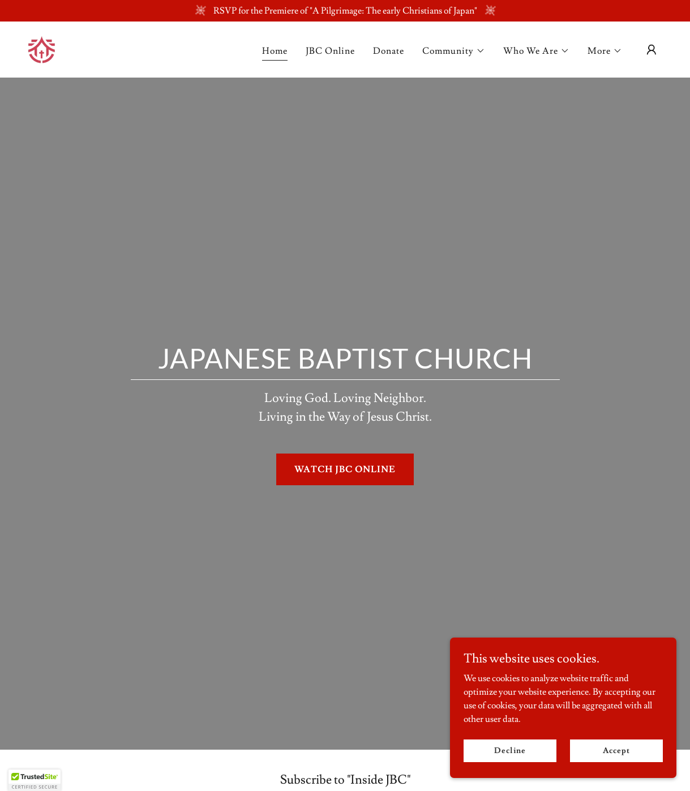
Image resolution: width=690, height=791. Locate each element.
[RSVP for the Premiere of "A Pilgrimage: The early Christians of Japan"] (345, 10)
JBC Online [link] (330, 51)
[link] (41, 47)
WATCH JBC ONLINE (345, 469)
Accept (616, 750)
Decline (509, 750)
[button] (453, 51)
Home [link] (275, 51)
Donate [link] (388, 51)
